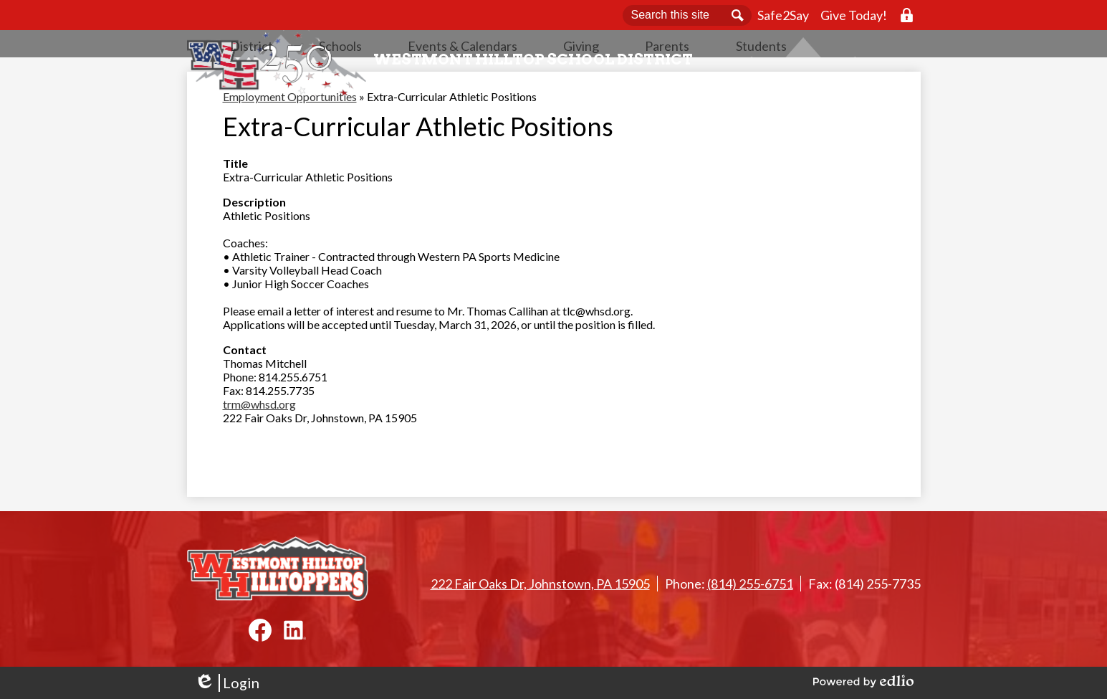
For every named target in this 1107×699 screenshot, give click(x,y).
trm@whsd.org (259, 447)
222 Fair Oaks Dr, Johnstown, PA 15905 (540, 583)
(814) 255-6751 (750, 583)
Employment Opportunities (290, 139)
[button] (397, 82)
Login (226, 683)
